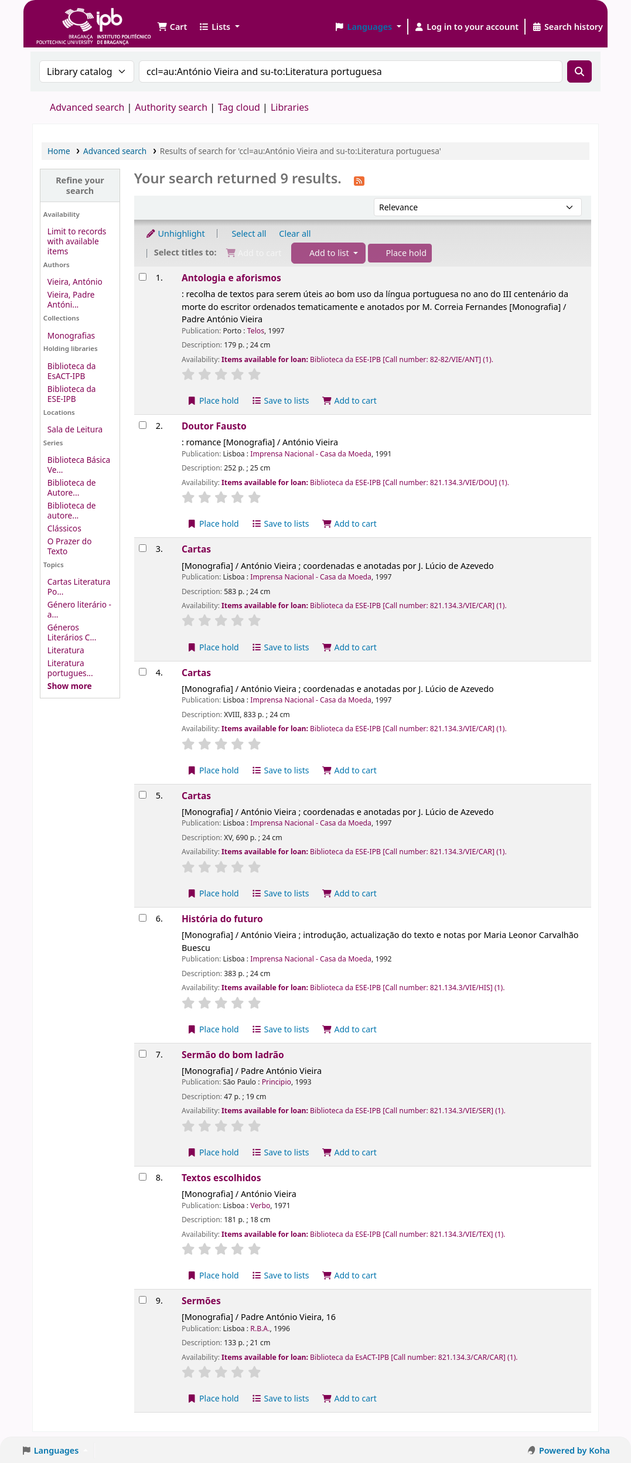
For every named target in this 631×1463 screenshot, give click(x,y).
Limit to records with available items (77, 241)
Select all (248, 233)
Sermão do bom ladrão (233, 1054)
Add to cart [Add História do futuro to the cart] (349, 1029)
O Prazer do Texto (69, 546)
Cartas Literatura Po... (78, 586)
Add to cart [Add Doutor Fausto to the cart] (349, 523)
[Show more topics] (69, 685)
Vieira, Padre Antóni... (71, 299)
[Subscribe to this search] (359, 180)
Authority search (171, 107)
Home (58, 150)
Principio (276, 1082)
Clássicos (64, 528)
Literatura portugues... (70, 667)
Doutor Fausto (214, 426)
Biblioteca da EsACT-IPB (71, 370)
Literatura (65, 650)
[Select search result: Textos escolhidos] (142, 1177)
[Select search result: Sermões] (142, 1300)
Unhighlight (175, 233)
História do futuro (222, 918)
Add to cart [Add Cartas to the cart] (349, 647)
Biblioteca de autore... (71, 510)
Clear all (295, 233)
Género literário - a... (79, 609)
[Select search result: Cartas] (142, 548)
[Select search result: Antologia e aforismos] (142, 277)
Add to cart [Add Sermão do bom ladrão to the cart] (349, 1152)
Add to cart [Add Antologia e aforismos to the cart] (349, 400)
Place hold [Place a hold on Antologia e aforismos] (213, 400)
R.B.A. (260, 1329)
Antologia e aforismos (231, 277)
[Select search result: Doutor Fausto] (142, 425)
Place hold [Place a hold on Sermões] (213, 1398)
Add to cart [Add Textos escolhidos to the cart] (349, 1275)
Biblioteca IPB (64, 17)
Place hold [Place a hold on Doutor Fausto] (213, 523)
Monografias (71, 335)
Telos (255, 331)
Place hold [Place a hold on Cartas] (213, 647)
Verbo (260, 1205)
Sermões (201, 1300)
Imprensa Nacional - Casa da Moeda (310, 454)
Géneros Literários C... (72, 632)
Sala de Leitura (75, 429)
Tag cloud (239, 107)
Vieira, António (75, 281)
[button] (172, 27)
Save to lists (280, 400)
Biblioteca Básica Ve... (78, 464)
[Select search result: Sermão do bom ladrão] (142, 1054)
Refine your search (80, 185)
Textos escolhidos (221, 1177)
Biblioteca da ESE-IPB (71, 393)
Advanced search (87, 107)
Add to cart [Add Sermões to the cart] (349, 1398)
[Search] (579, 71)
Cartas (196, 549)
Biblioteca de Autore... (71, 487)
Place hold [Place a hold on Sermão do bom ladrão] (213, 1152)
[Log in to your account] (467, 27)
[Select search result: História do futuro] (142, 918)
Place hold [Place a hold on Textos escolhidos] (213, 1275)
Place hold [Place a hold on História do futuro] (213, 1029)
